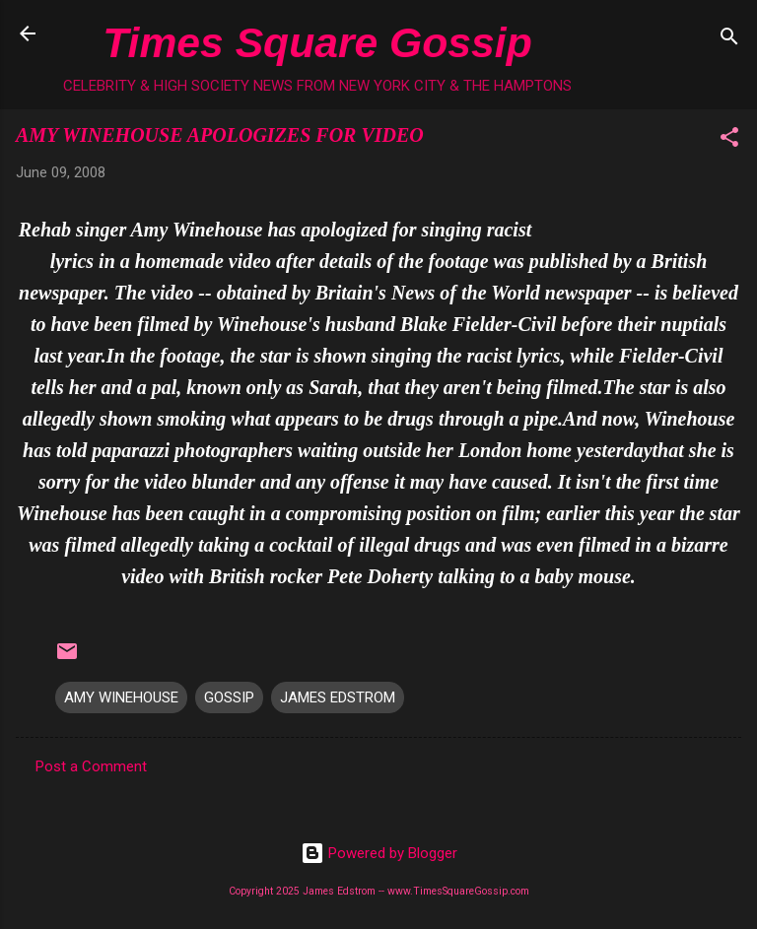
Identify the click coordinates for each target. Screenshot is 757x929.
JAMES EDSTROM (337, 697)
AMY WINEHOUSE (121, 697)
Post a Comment (91, 766)
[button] (729, 140)
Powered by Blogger (379, 853)
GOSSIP (229, 697)
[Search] (729, 40)
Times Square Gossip (317, 42)
